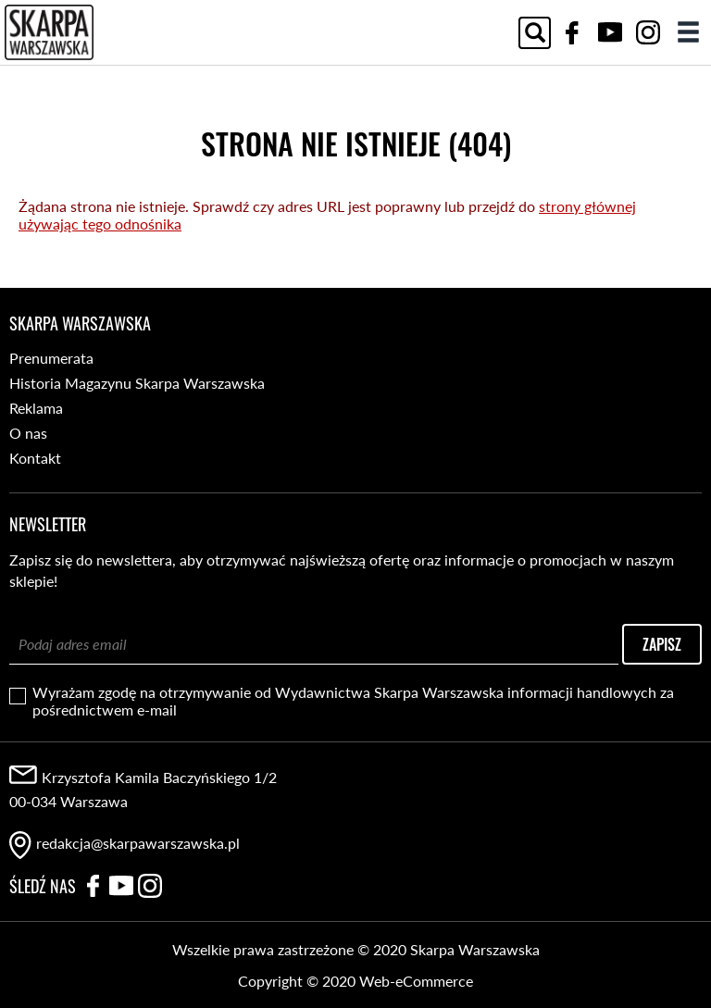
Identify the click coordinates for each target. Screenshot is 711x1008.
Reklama (36, 408)
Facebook (572, 32)
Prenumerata (51, 358)
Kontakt (35, 458)
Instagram (648, 32)
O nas (28, 433)
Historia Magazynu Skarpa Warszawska (137, 383)
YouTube (610, 32)
